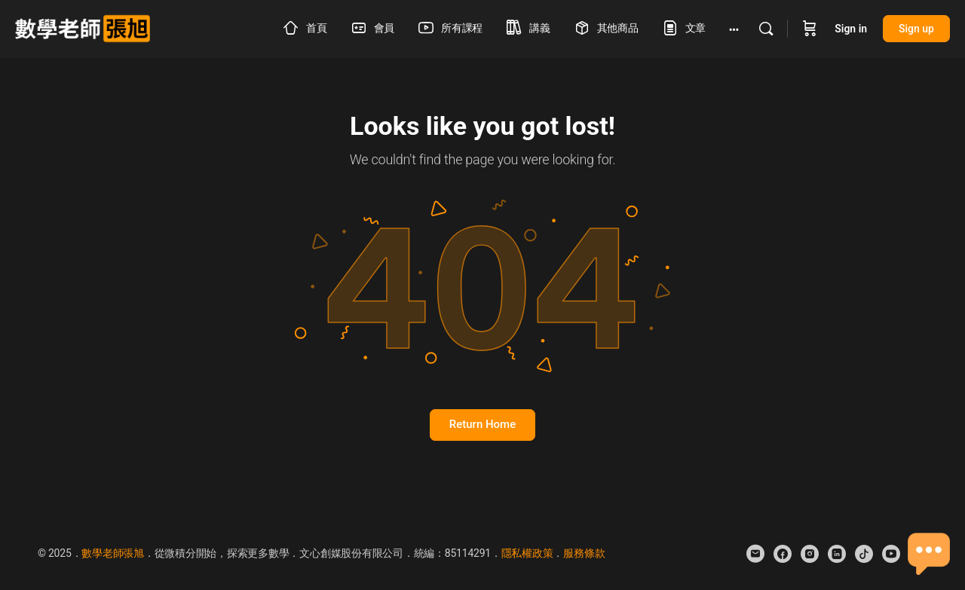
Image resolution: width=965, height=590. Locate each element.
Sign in (851, 29)
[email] (755, 554)
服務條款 (584, 553)
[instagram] (810, 554)
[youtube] (891, 554)
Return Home (482, 424)
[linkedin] (837, 554)
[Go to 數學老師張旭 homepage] (82, 27)
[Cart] (809, 28)
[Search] (766, 29)
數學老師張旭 (112, 553)
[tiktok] (864, 554)
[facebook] (783, 554)
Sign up (916, 29)
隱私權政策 (527, 553)
